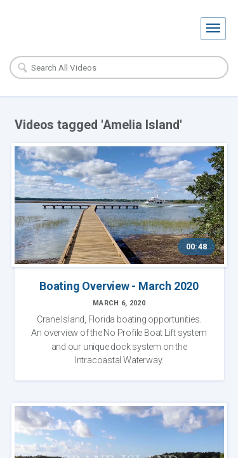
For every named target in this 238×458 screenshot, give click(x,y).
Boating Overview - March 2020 (119, 286)
